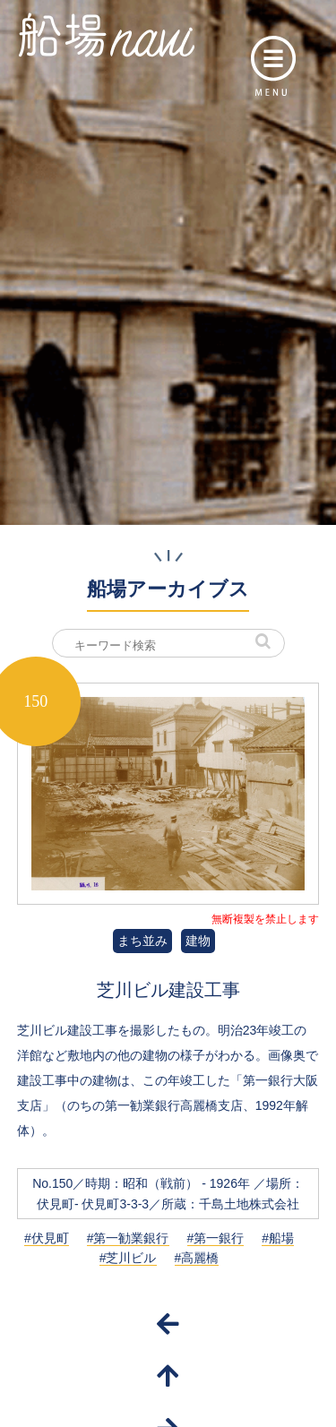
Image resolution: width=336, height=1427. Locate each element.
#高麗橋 (197, 1258)
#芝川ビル (128, 1258)
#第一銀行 (216, 1238)
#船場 (278, 1238)
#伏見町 (46, 1238)
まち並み (142, 940)
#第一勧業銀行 (128, 1238)
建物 (198, 940)
